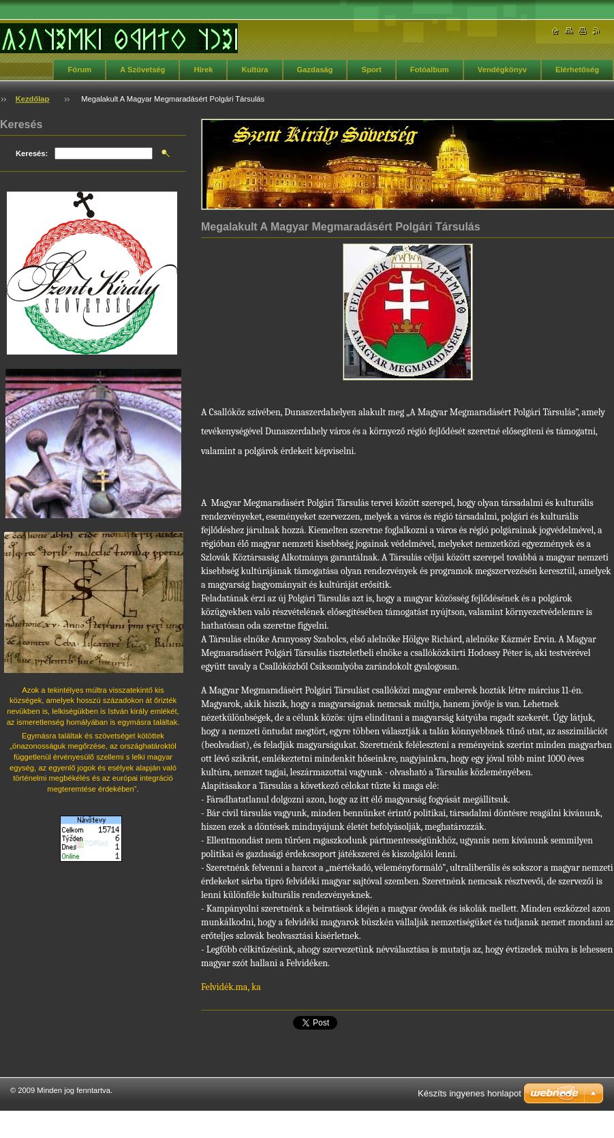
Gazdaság (315, 69)
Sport (371, 69)
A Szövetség (142, 69)
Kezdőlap (33, 99)
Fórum (79, 69)
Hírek (203, 69)
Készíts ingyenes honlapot (469, 1093)
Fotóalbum (429, 69)
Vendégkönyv (502, 69)
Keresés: (32, 153)
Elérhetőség (577, 69)
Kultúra (254, 69)
